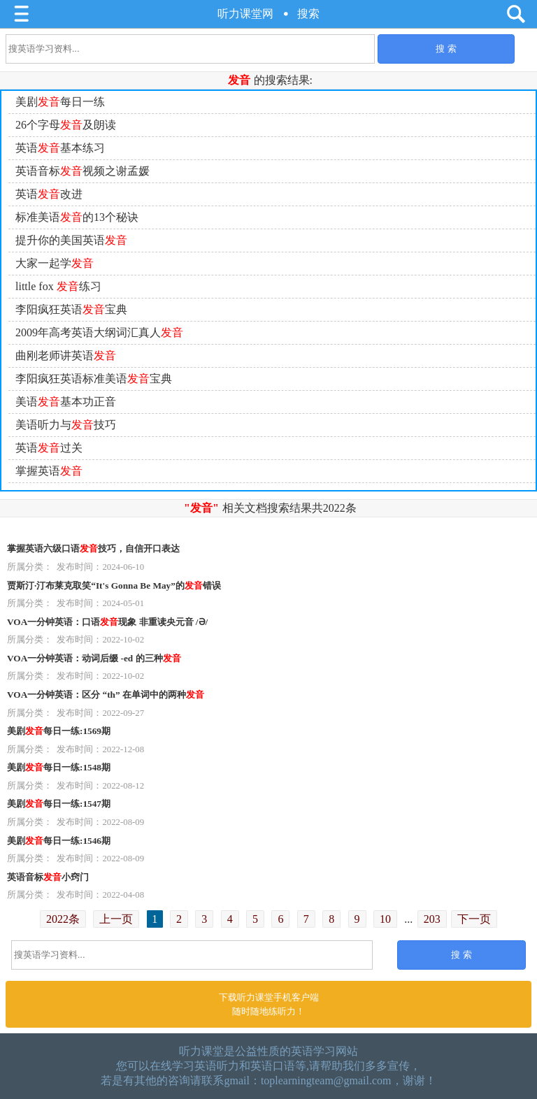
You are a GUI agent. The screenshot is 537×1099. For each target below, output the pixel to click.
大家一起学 (54, 263)
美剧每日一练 (60, 102)
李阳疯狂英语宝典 (71, 309)
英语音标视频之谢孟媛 (82, 171)
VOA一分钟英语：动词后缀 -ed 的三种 (94, 658)
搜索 (308, 14)
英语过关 (49, 448)
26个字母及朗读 (65, 125)
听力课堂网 (245, 14)
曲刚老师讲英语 (65, 355)
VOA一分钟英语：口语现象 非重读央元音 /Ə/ (107, 622)
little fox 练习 (58, 286)
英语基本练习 (60, 148)
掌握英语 (49, 471)
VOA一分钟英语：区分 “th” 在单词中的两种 (105, 694)
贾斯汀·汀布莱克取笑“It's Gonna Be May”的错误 (114, 585)
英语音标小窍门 (48, 877)
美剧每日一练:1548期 (58, 767)
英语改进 (49, 194)
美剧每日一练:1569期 (58, 731)
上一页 (116, 919)
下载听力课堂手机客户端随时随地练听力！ (269, 1004)
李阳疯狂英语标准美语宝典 (93, 379)
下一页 (474, 919)
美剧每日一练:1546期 (58, 840)
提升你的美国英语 (71, 240)
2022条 (63, 919)
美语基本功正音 (65, 402)
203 (432, 919)
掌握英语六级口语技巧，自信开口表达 (93, 548)
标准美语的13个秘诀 (76, 217)
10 (385, 919)
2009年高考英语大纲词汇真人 (99, 332)
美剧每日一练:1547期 (58, 803)
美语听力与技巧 (65, 425)
